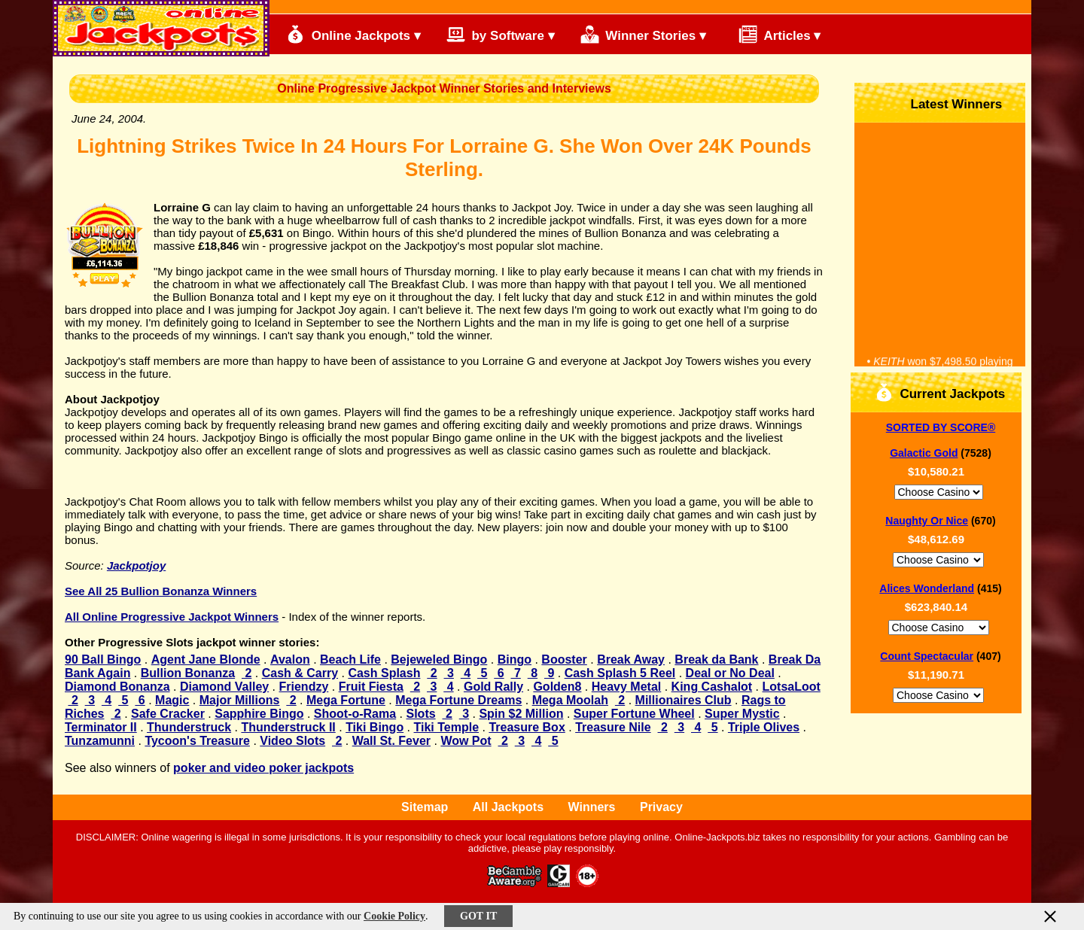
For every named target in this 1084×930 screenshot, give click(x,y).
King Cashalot (712, 686)
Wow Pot (465, 740)
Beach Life (350, 659)
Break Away (631, 659)
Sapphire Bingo (259, 713)
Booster (563, 659)
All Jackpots (508, 807)
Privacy (661, 807)
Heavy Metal (627, 686)
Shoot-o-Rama (355, 713)
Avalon (290, 659)
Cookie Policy (394, 916)
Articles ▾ (772, 34)
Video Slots (292, 740)
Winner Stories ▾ (643, 34)
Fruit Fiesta (371, 686)
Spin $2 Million (521, 713)
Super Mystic (742, 713)
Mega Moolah (570, 700)
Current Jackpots (940, 392)
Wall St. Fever (391, 740)
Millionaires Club (683, 700)
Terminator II (101, 727)
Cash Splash (384, 673)
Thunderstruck (189, 727)
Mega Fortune (345, 700)
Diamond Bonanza (117, 686)
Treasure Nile (613, 727)
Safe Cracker (168, 713)
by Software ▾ (500, 34)
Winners (592, 807)
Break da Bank (716, 659)
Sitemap (424, 807)
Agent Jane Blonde (205, 659)
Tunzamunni (100, 740)
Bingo (514, 659)
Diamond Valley (224, 686)
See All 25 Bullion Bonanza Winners (161, 591)
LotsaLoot (792, 686)
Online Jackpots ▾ (353, 34)
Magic (172, 700)
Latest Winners (943, 102)
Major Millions (239, 700)
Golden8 (557, 686)
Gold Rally (493, 686)
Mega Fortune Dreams (458, 700)
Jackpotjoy (136, 565)
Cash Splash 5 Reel (620, 673)
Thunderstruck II (288, 727)
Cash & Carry (300, 673)
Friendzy (304, 686)
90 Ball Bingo (103, 659)
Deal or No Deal (730, 673)
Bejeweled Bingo (439, 659)
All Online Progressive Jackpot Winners (172, 616)
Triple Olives (763, 727)
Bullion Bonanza (188, 673)
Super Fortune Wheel (634, 713)
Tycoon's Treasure (197, 740)
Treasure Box (527, 727)
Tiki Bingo (374, 727)
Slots (420, 713)
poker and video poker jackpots (263, 767)
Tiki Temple (447, 727)
